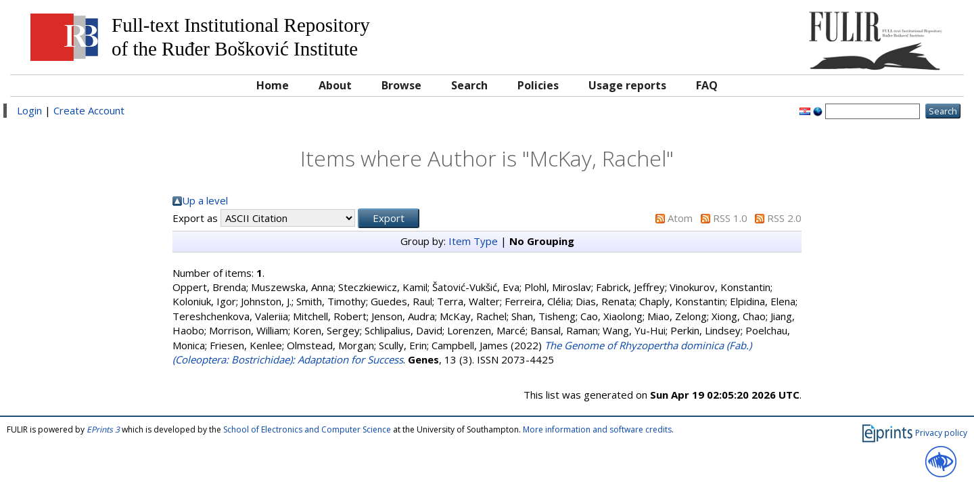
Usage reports (627, 85)
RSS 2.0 (784, 218)
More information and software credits (597, 429)
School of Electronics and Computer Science (307, 429)
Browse (401, 85)
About (335, 85)
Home (272, 85)
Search (469, 85)
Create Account (88, 110)
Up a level (205, 200)
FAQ (707, 85)
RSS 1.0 (730, 218)
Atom (680, 218)
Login (29, 110)
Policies (538, 85)
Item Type (473, 241)
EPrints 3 (103, 429)
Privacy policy (941, 433)
